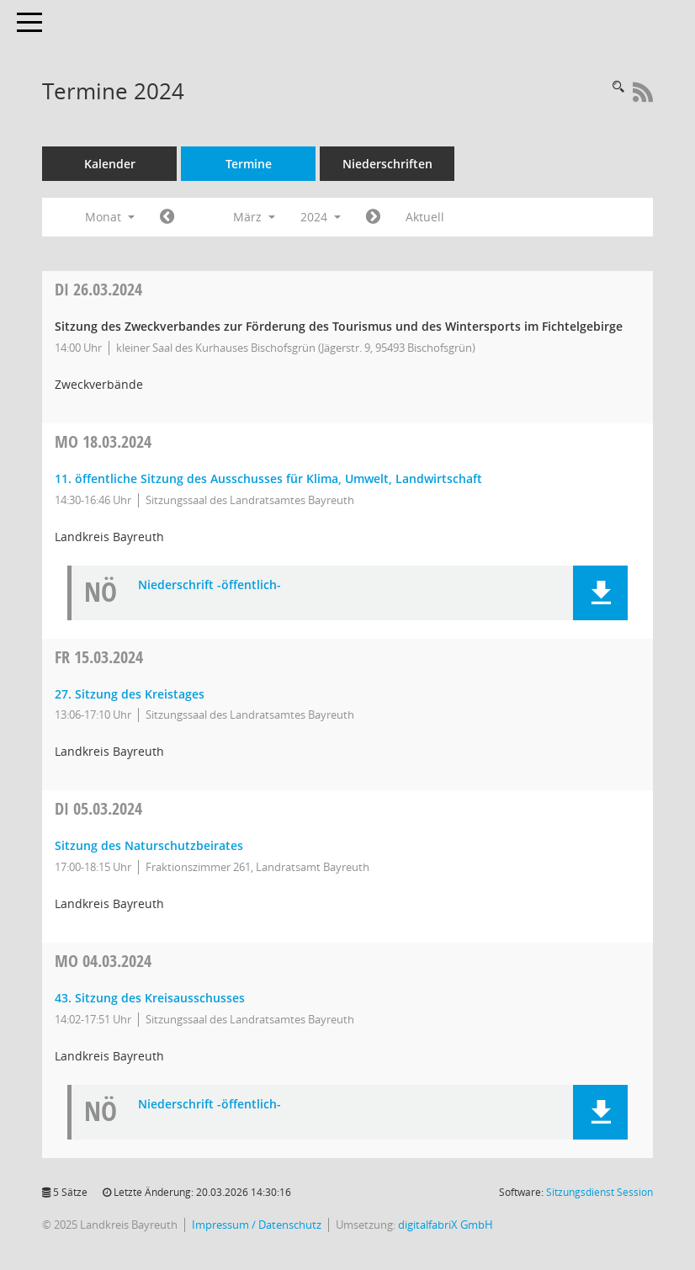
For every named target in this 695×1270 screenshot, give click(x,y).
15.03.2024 (99, 657)
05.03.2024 (98, 808)
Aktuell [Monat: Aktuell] (425, 217)
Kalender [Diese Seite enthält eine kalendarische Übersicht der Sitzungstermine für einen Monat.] (109, 164)
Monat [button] (110, 217)
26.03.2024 (98, 289)
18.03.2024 (103, 441)
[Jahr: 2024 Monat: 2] (167, 217)
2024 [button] (320, 217)
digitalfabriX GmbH (445, 1225)
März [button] (254, 217)
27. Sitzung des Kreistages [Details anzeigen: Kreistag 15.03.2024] (129, 694)
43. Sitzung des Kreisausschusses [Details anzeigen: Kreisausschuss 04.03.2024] (150, 998)
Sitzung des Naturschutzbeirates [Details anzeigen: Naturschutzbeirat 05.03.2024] (149, 845)
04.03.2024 (103, 960)
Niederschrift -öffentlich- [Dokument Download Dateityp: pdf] (209, 585)
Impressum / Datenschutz (256, 1225)
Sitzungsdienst (599, 1192)
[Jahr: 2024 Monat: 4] (373, 217)
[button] (600, 593)
